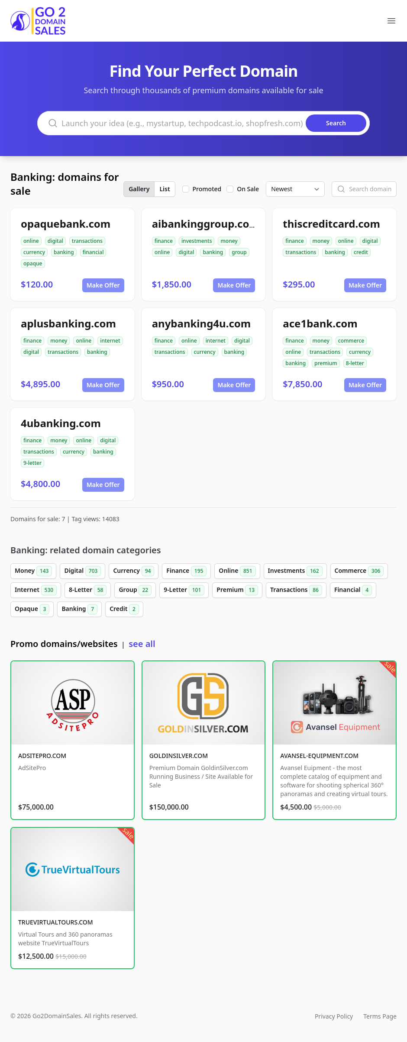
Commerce (359, 571)
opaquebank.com (65, 223)
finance (164, 241)
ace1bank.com (320, 323)
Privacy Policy (334, 1016)
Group (135, 590)
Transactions (296, 590)
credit (361, 252)
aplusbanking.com (68, 323)
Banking (79, 609)
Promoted (207, 189)
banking (64, 252)
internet (110, 340)
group (239, 252)
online (31, 241)
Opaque (32, 609)
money (228, 241)
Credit (124, 609)
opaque (32, 263)
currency (34, 252)
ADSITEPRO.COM (42, 755)
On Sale (248, 189)
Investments (295, 571)
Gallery (139, 189)
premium (325, 363)
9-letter (32, 463)
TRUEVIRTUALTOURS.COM (55, 922)
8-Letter (88, 590)
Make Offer (103, 285)
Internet (36, 590)
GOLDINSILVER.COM (178, 755)
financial (93, 252)
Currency (133, 571)
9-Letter (184, 590)
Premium (237, 590)
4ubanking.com (61, 423)
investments (196, 241)
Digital (82, 571)
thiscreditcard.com (331, 223)
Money (33, 571)
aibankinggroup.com (205, 223)
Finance (186, 571)
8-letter (355, 363)
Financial (353, 590)
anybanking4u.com (201, 323)
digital (55, 241)
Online (237, 571)
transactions (87, 241)
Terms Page (380, 1016)
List (164, 189)
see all (142, 644)
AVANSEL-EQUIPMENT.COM (319, 755)
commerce (351, 340)
